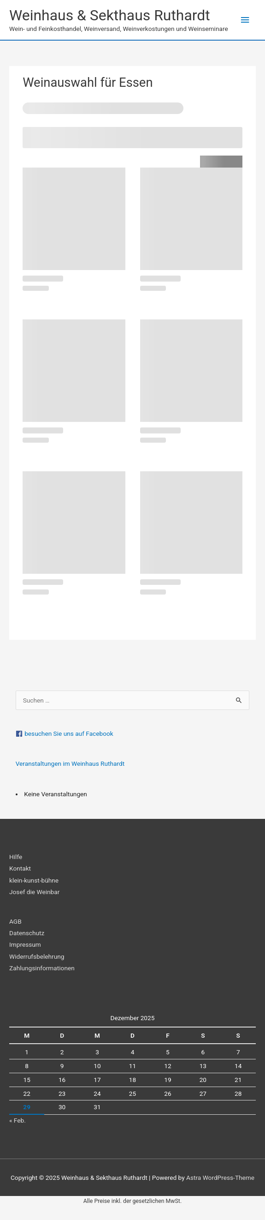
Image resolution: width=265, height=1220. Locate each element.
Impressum (25, 944)
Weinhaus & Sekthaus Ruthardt (109, 15)
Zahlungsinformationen (42, 968)
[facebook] (133, 733)
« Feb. (17, 1120)
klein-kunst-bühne (34, 880)
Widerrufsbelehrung (36, 956)
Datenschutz (26, 933)
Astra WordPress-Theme (220, 1177)
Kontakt (20, 868)
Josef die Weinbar (34, 891)
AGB (15, 921)
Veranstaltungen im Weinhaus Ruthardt (70, 763)
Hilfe (15, 856)
